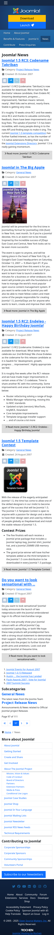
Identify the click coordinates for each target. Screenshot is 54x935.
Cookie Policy (13, 910)
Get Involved (11, 763)
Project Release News (27, 69)
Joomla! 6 (33, 38)
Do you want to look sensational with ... (19, 582)
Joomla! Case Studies (15, 798)
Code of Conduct (14, 777)
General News (23, 172)
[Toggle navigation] (6, 3)
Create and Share (13, 757)
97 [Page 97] (16, 723)
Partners (10, 783)
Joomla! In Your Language (18, 809)
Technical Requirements (17, 833)
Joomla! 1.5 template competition (28, 133)
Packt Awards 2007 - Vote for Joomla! (26, 679)
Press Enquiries (27, 44)
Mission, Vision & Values (17, 773)
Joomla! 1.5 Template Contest (20, 442)
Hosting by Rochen (27, 933)
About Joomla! (21, 32)
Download (27, 18)
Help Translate (13, 913)
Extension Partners (15, 786)
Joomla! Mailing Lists (15, 815)
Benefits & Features (14, 38)
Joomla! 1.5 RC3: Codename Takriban (25, 62)
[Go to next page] (21, 723)
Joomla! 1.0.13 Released (19, 672)
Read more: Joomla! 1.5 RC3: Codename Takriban (27, 155)
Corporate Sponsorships (17, 847)
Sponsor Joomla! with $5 (35, 910)
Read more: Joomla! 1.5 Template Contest (27, 569)
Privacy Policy (40, 907)
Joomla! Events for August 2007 (23, 669)
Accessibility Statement (18, 907)
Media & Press (13, 790)
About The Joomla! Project (18, 768)
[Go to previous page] (10, 723)
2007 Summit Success (18, 683)
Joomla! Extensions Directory (21, 143)
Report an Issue (31, 913)
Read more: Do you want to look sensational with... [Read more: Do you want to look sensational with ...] (27, 657)
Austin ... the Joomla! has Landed (24, 676)
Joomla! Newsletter (14, 821)
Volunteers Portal (13, 864)
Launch (27, 25)
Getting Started (12, 751)
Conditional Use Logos (17, 793)
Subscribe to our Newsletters (23, 874)
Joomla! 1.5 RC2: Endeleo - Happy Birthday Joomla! (24, 323)
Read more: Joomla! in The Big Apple (24, 310)
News (45, 38)
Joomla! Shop (11, 803)
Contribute (9, 44)
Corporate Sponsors (15, 853)
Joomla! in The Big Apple (23, 167)
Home (7, 32)
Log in (45, 913)
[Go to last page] (27, 723)
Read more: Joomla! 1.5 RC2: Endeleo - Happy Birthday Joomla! (27, 428)
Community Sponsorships (18, 859)
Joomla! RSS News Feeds (17, 827)
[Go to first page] (5, 723)
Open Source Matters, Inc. (33, 920)
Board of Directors (15, 780)
